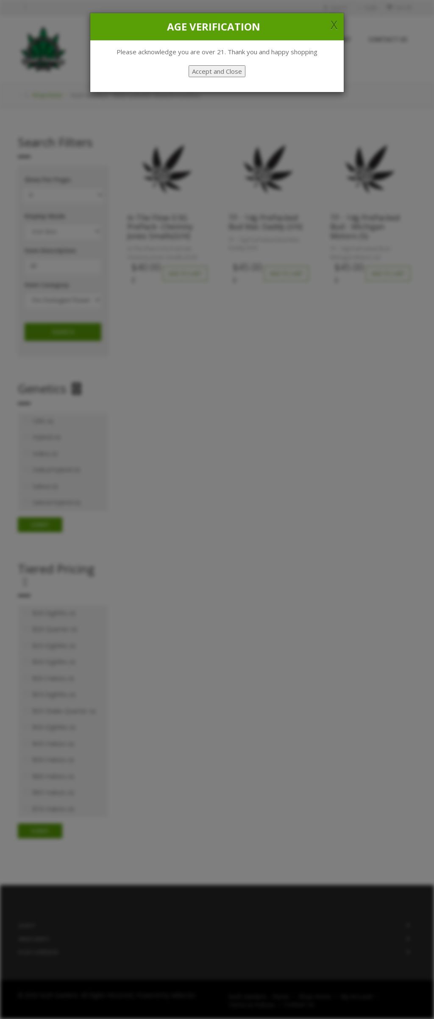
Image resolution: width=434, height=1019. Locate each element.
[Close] (334, 25)
